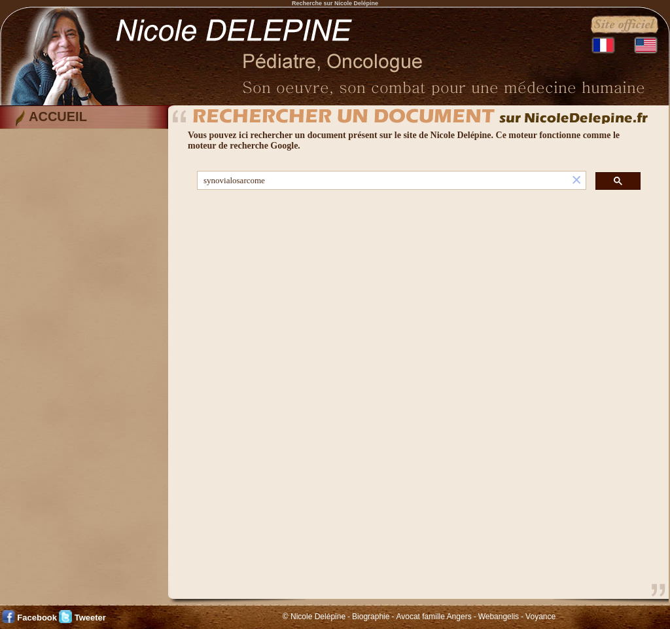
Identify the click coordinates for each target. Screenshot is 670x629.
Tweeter (90, 617)
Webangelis (498, 616)
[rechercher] (382, 180)
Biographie (370, 616)
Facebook (37, 617)
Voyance (540, 616)
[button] (576, 180)
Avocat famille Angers (433, 616)
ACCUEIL (58, 116)
